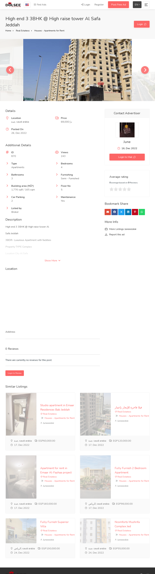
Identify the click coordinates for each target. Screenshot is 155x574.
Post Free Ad (118, 4)
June (127, 142)
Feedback (60, 548)
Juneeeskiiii (16, 405)
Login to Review (15, 373)
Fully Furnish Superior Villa (26, 469)
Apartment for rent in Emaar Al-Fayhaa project (38, 432)
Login (85, 4)
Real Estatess (23, 30)
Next (145, 70)
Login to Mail (125, 157)
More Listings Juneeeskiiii (120, 229)
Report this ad (114, 234)
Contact (59, 554)
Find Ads (39, 4)
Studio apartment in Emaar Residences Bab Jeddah (41, 396)
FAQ (57, 543)
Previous (10, 70)
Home (8, 30)
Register (99, 4)
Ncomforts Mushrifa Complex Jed (105, 469)
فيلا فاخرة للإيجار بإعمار (97, 396)
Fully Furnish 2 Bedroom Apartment (107, 432)
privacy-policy (62, 538)
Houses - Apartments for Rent (49, 30)
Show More (52, 260)
